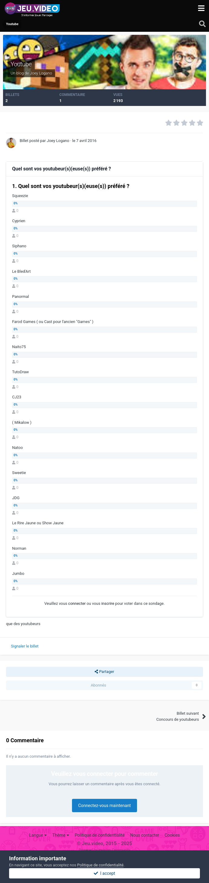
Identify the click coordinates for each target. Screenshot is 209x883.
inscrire (107, 603)
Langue (38, 835)
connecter (77, 603)
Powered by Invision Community (104, 850)
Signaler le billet (24, 646)
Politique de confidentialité (100, 835)
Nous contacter (144, 835)
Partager (104, 671)
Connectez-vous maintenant (104, 805)
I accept (104, 873)
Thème (60, 835)
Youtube (21, 64)
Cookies (172, 835)
